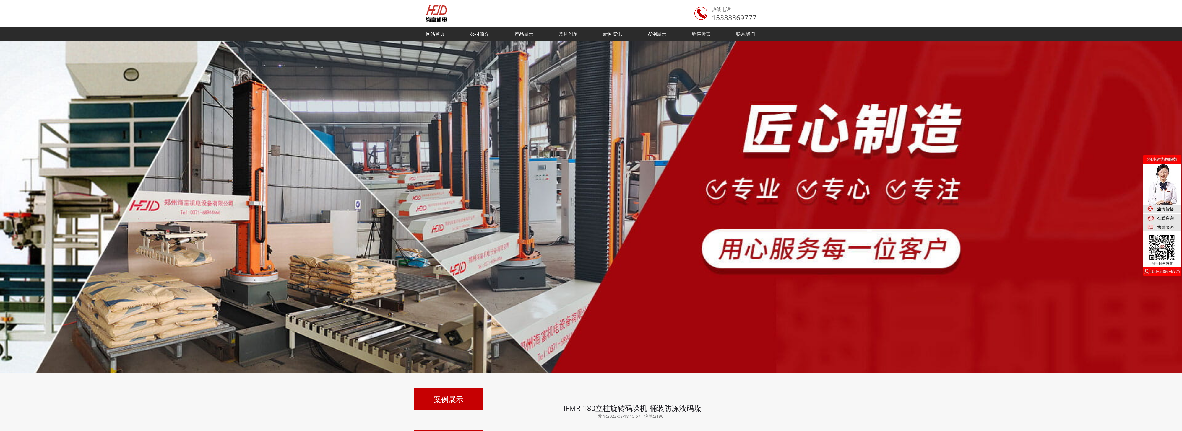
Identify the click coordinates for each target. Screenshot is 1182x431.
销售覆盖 (701, 34)
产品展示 (523, 34)
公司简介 (479, 34)
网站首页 (435, 34)
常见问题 (568, 34)
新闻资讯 (612, 34)
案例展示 (656, 34)
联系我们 (745, 34)
